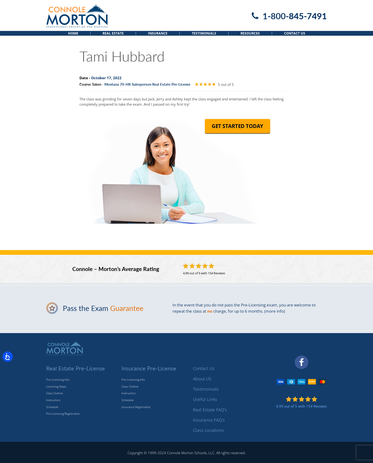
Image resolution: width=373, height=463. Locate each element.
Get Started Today (237, 133)
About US (202, 379)
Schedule (52, 407)
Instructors (53, 400)
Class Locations (208, 430)
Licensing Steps (56, 386)
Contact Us (294, 37)
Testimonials (204, 37)
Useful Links (205, 399)
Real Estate (113, 37)
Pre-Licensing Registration (63, 414)
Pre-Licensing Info (57, 380)
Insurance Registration (136, 407)
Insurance (157, 37)
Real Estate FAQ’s (210, 410)
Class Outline (54, 393)
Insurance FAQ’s (209, 420)
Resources (250, 37)
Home (73, 37)
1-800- (295, 16)
